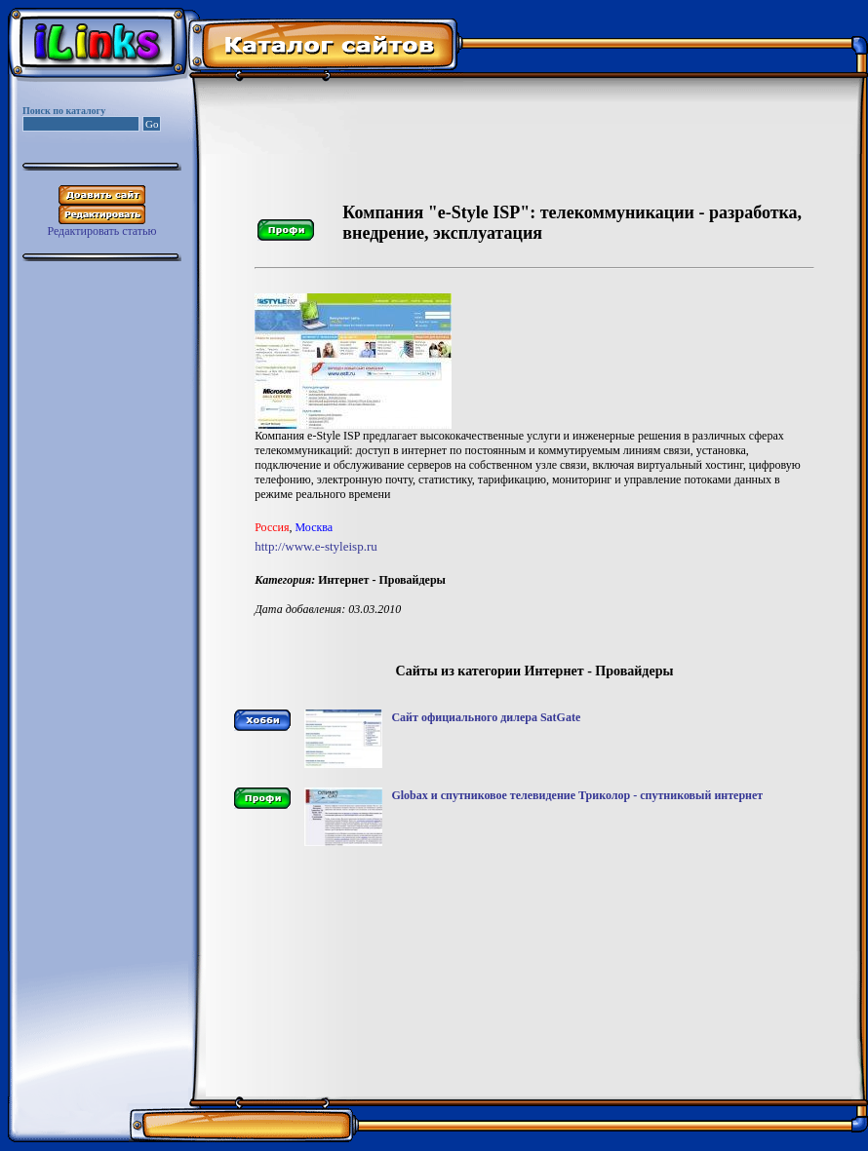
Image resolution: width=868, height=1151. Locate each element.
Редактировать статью (101, 231)
